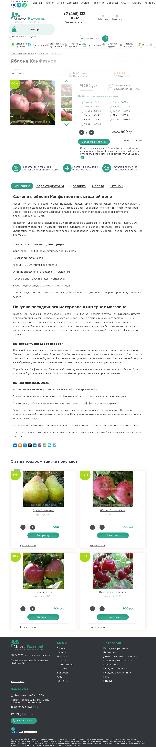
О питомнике (65, 664)
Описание (22, 186)
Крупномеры (111, 664)
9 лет (120, 106)
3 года (92, 106)
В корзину (43, 535)
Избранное (102, 19)
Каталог (49, 3)
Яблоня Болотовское (112, 510)
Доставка (72, 3)
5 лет (92, 115)
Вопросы (112, 3)
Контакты (62, 680)
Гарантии (98, 3)
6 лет (92, 119)
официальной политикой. (102, 739)
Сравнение (117, 19)
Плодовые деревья (115, 668)
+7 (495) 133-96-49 (75, 16)
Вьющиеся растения (116, 648)
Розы (106, 676)
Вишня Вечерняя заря (113, 592)
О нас (60, 3)
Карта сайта (17, 681)
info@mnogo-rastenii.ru (24, 706)
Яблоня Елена (43, 592)
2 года (92, 102)
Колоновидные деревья (118, 660)
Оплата (85, 3)
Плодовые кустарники (117, 672)
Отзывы (137, 3)
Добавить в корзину (94, 141)
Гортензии (109, 652)
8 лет (120, 102)
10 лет (120, 111)
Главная (37, 3)
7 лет (92, 124)
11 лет (120, 115)
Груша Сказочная (43, 510)
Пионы (107, 680)
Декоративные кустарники (120, 656)
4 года (92, 111)
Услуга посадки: (126, 89)
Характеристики (50, 186)
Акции (125, 3)
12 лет (120, 119)
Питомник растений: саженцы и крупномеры (30, 661)
